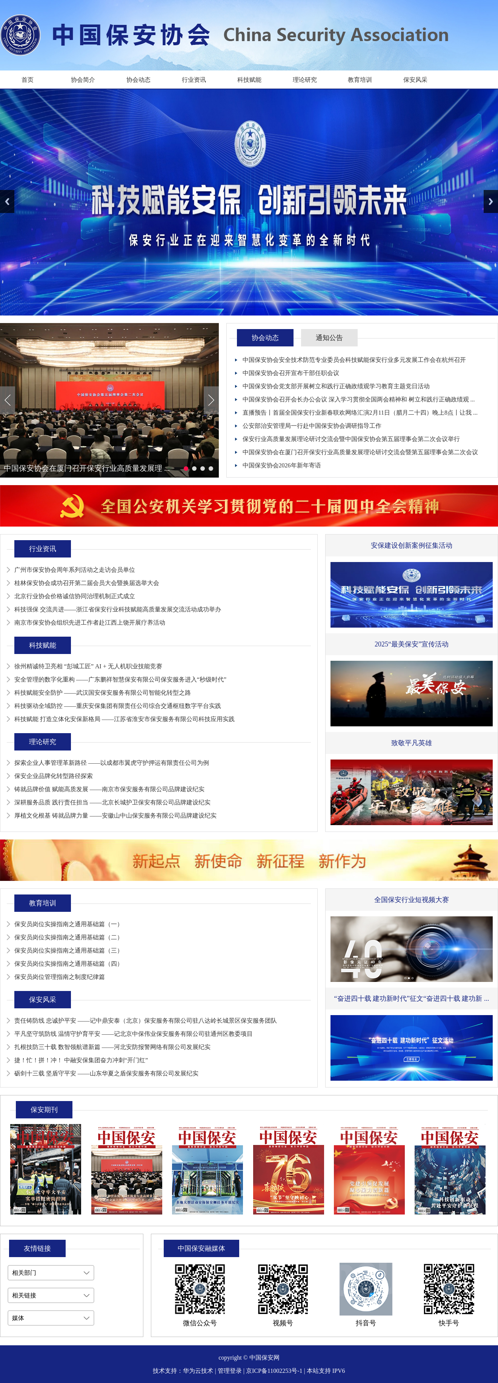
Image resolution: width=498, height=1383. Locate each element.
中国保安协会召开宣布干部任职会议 (291, 373)
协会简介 (83, 80)
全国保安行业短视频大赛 (411, 900)
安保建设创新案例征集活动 (411, 545)
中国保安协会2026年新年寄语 (282, 465)
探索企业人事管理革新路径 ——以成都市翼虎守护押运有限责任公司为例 (111, 763)
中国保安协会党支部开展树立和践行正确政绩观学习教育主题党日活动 (336, 386)
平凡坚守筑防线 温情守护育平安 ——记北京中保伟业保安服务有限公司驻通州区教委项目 (133, 1034)
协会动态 (138, 80)
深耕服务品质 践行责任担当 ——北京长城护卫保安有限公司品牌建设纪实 (112, 802)
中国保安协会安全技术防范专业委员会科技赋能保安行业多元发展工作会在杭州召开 (354, 360)
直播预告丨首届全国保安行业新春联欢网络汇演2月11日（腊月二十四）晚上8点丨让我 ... (360, 412)
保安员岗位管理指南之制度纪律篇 (59, 977)
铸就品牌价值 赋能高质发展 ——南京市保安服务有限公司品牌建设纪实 (109, 789)
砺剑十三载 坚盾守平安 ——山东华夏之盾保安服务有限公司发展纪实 (106, 1073)
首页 (28, 80)
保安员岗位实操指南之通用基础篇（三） (68, 950)
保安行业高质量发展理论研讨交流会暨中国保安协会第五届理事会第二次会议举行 (351, 439)
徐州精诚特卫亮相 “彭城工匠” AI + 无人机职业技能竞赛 (88, 666)
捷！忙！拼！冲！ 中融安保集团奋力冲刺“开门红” (81, 1060)
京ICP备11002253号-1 (274, 1371)
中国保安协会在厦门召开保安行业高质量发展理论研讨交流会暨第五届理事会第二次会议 (360, 452)
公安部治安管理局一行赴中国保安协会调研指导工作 (312, 426)
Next (491, 201)
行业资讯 (194, 80)
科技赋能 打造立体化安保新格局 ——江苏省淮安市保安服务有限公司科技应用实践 (124, 719)
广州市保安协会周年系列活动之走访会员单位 (74, 570)
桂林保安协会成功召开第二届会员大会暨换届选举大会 (86, 583)
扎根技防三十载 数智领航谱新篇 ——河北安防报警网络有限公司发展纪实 (112, 1047)
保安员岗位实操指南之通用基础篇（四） (68, 963)
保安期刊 (44, 1109)
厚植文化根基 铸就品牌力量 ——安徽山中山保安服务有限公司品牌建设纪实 (115, 815)
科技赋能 (249, 80)
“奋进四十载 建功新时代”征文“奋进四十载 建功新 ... (411, 998)
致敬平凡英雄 (411, 743)
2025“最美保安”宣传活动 (412, 644)
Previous (7, 201)
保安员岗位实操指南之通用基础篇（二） (68, 937)
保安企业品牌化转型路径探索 (53, 776)
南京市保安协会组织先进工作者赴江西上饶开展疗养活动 (89, 622)
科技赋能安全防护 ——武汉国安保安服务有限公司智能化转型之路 (102, 692)
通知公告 (329, 338)
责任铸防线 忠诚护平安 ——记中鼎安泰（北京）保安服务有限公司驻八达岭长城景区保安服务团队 (145, 1020)
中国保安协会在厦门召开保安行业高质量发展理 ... (87, 468)
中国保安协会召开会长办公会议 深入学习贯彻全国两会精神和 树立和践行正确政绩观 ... (359, 399)
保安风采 (415, 80)
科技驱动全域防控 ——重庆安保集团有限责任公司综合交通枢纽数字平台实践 (117, 706)
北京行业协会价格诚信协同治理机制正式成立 (74, 596)
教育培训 (360, 80)
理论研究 (305, 80)
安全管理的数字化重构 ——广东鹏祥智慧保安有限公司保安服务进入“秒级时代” (120, 679)
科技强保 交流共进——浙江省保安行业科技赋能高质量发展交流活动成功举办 (117, 609)
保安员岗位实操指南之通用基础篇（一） (68, 924)
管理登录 (230, 1371)
